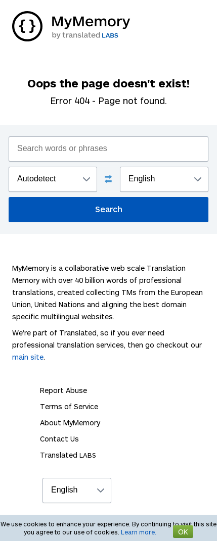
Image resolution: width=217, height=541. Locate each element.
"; (53, 179)
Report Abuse (63, 390)
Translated (68, 455)
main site (28, 357)
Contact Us (59, 438)
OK (183, 531)
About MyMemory (70, 422)
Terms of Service (69, 406)
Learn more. (138, 531)
